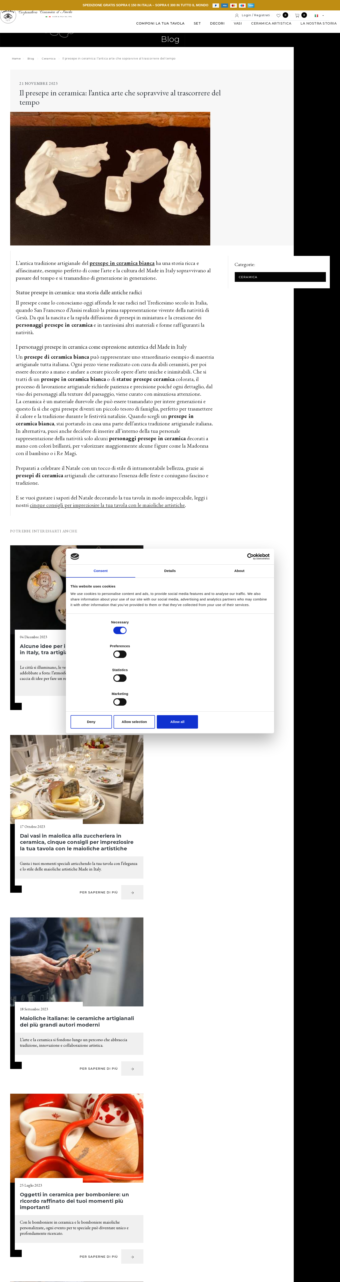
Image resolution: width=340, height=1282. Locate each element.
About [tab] (239, 608)
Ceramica (54, 65)
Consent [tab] (101, 608)
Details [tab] (170, 608)
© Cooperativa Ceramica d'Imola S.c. (66, 1247)
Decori (203, 30)
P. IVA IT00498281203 (119, 1247)
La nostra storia (305, 30)
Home (20, 65)
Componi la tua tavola (146, 30)
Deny (103, 686)
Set (183, 30)
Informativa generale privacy (278, 1247)
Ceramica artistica (257, 30)
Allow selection (169, 686)
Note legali (151, 1247)
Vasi (224, 30)
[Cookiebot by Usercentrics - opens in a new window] (249, 592)
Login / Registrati (252, 15)
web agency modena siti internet (170, 1262)
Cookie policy (175, 1247)
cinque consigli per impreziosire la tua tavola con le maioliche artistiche (111, 425)
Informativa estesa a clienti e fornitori (221, 1247)
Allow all (236, 686)
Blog (35, 65)
